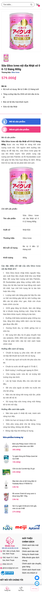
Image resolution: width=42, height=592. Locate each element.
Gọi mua (21, 590)
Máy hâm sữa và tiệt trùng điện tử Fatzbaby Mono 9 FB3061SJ (24, 482)
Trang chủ (7, 590)
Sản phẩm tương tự (13, 437)
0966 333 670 (8, 564)
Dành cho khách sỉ (29, 573)
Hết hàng (34, 588)
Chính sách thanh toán (31, 570)
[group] (21, 31)
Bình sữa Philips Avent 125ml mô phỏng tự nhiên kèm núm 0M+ (24, 445)
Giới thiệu (27, 538)
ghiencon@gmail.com (10, 568)
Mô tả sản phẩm (17, 121)
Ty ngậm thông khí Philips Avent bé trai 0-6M (24, 457)
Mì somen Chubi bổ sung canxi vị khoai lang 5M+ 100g (24, 495)
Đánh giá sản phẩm (19, 129)
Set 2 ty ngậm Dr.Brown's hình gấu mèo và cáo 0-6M (24, 507)
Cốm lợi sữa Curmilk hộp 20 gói (23, 469)
